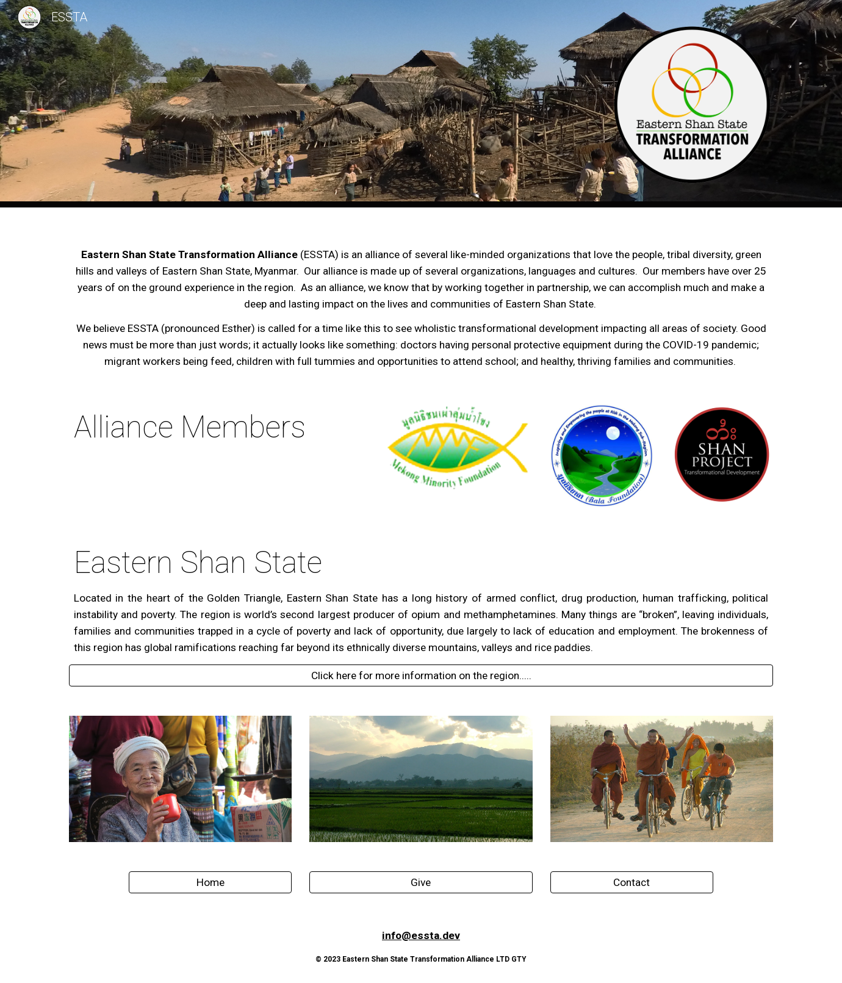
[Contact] (631, 882)
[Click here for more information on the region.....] (421, 675)
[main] (421, 298)
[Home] (209, 882)
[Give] (420, 882)
